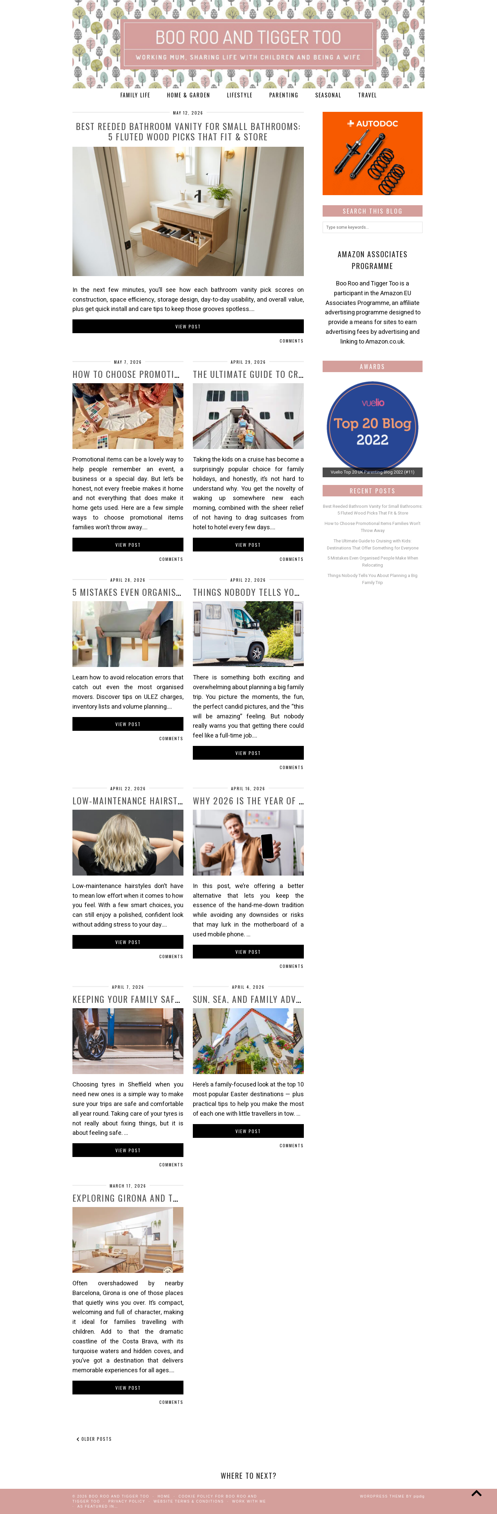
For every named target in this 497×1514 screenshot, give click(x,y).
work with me (249, 1501)
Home (164, 1496)
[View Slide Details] (373, 427)
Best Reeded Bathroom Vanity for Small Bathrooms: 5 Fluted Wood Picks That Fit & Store (188, 131)
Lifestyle (240, 95)
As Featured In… (97, 1506)
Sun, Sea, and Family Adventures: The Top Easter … (300, 999)
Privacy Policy (126, 1501)
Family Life (135, 95)
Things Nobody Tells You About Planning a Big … (297, 591)
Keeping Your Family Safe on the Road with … (168, 999)
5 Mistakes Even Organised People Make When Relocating (372, 561)
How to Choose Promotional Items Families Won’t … (183, 374)
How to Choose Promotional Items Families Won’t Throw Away (373, 527)
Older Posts (94, 1438)
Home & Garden (188, 95)
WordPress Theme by (392, 1496)
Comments (292, 341)
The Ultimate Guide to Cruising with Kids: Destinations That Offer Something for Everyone (373, 544)
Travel (367, 95)
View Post (188, 326)
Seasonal (328, 95)
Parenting (283, 95)
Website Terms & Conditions (189, 1501)
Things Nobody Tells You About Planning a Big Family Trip (373, 579)
